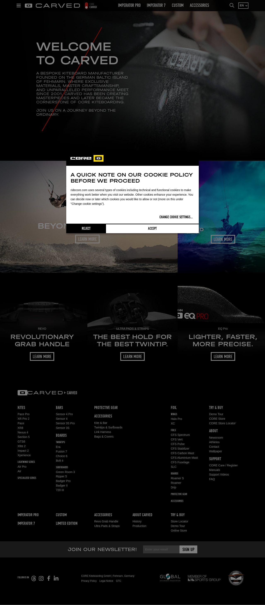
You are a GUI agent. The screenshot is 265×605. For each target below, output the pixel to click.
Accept (152, 229)
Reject (86, 229)
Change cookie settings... (176, 217)
